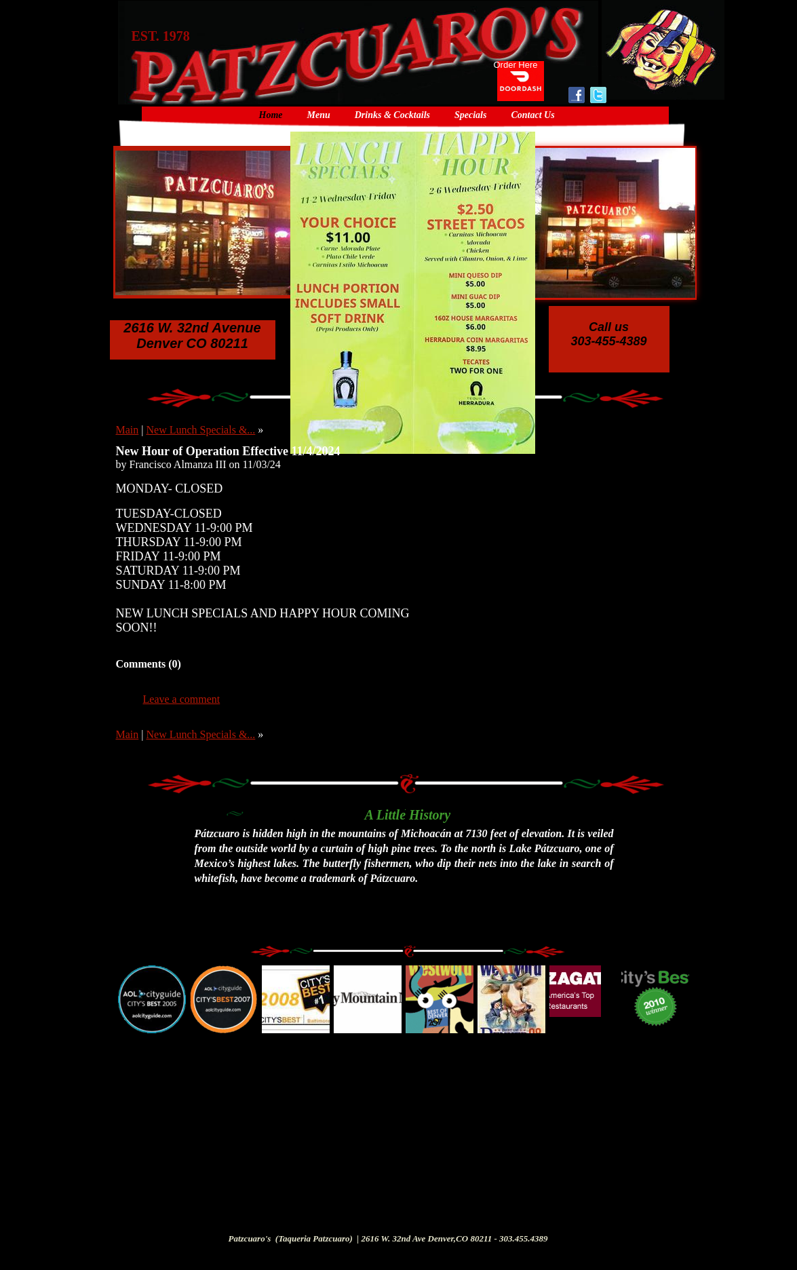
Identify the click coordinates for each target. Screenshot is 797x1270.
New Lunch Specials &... (200, 430)
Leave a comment (181, 699)
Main (127, 430)
